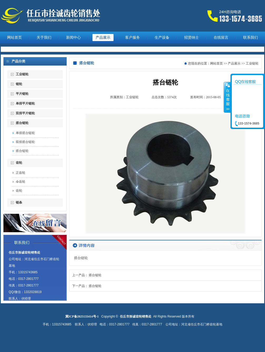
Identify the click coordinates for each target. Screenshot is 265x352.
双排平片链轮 (25, 113)
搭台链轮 (22, 123)
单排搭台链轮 (25, 133)
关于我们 (44, 37)
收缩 (227, 97)
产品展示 (103, 37)
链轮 (19, 84)
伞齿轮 (20, 182)
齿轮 (19, 163)
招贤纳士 (191, 37)
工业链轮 (22, 74)
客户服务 (132, 37)
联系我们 (250, 37)
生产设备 (162, 37)
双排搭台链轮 (25, 142)
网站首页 (14, 37)
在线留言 (221, 37)
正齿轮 (20, 173)
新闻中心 (73, 37)
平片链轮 (22, 94)
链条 (19, 202)
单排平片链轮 (25, 103)
